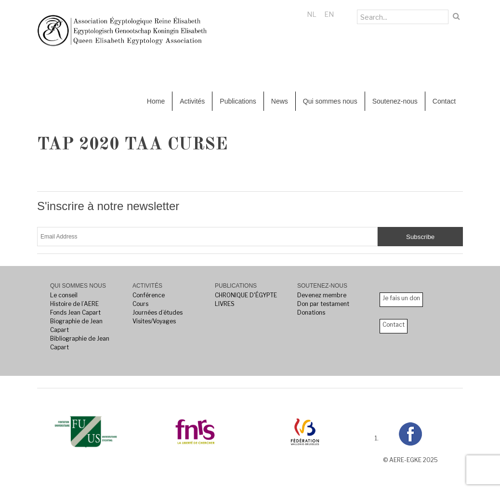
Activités (192, 101)
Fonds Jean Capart (75, 312)
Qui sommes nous (330, 101)
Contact (444, 101)
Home (156, 101)
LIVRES (225, 303)
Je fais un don (401, 298)
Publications (238, 101)
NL (311, 14)
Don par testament (323, 303)
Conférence (148, 295)
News (279, 101)
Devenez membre (321, 295)
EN (329, 14)
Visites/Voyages (154, 321)
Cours (140, 303)
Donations (311, 312)
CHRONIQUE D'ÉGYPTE (246, 295)
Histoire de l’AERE (74, 303)
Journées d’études (157, 312)
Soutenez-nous (395, 101)
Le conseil (64, 295)
